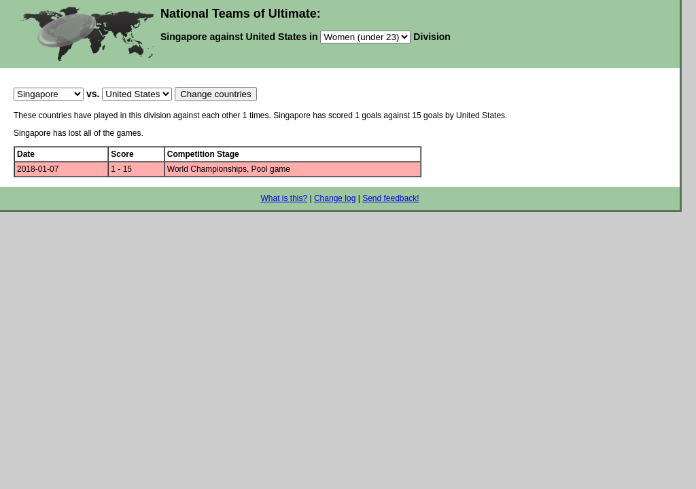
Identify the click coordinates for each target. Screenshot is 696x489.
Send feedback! (390, 198)
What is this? (283, 198)
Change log (334, 198)
